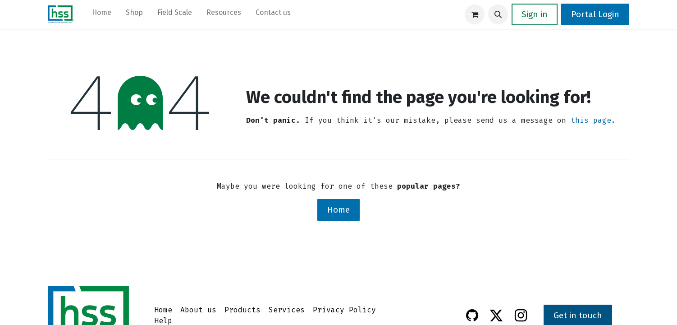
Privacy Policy (344, 310)
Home (338, 209)
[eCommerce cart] (475, 14)
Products (242, 310)
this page (591, 120)
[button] (498, 14)
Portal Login (595, 14)
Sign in (534, 14)
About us (198, 310)
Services (287, 310)
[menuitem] (101, 14)
